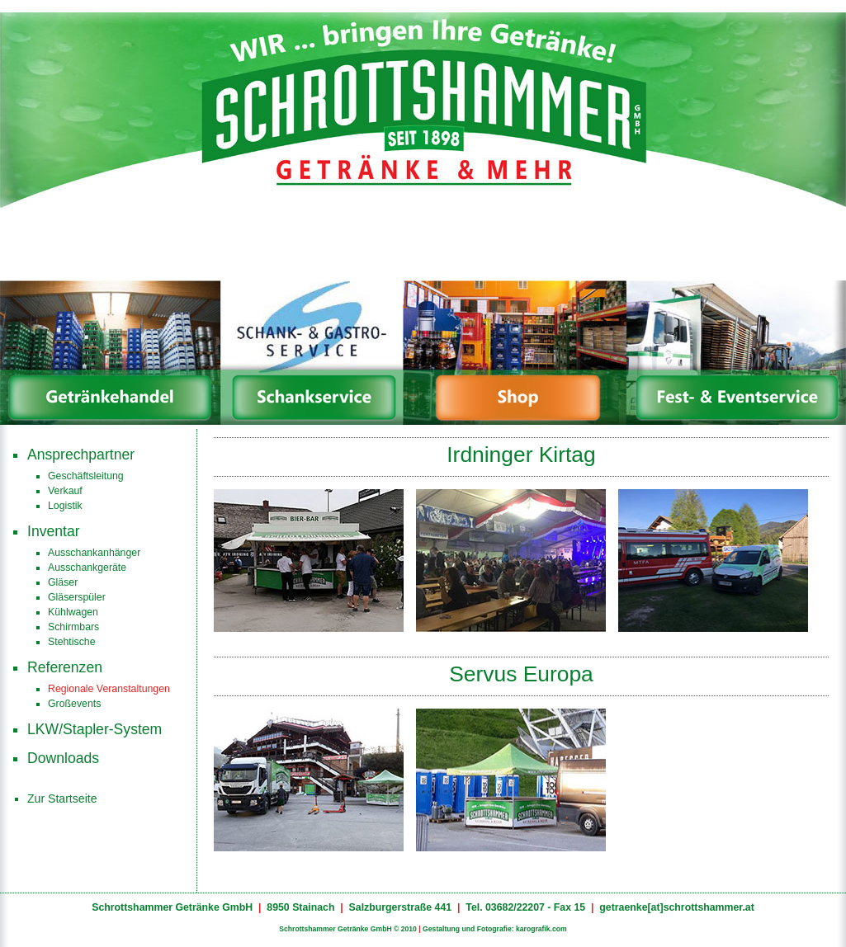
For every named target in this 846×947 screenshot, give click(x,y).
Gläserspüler (77, 597)
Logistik (65, 505)
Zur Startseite (62, 798)
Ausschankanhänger (94, 552)
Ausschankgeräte (87, 567)
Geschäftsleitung (86, 476)
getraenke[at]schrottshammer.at (676, 907)
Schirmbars (73, 627)
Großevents (74, 703)
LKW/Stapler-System (94, 729)
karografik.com (541, 929)
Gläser (63, 582)
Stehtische (72, 642)
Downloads (63, 758)
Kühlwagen (73, 612)
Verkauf (65, 491)
